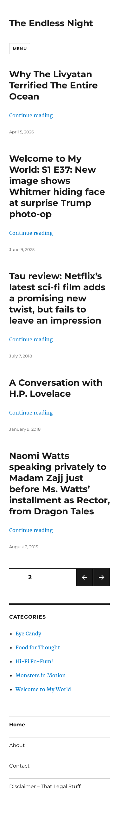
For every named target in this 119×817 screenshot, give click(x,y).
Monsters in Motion (41, 675)
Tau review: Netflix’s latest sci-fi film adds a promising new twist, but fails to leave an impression (57, 298)
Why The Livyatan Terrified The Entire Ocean (53, 85)
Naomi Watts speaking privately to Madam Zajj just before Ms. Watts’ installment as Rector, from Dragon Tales (59, 483)
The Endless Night (51, 23)
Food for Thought (38, 647)
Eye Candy (28, 633)
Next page (101, 585)
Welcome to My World (43, 689)
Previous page (84, 585)
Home (17, 725)
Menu (20, 48)
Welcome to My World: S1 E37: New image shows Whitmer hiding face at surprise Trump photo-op (57, 186)
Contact (19, 766)
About (17, 745)
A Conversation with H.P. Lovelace (56, 388)
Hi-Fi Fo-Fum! (34, 661)
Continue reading (31, 115)
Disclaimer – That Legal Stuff (44, 786)
